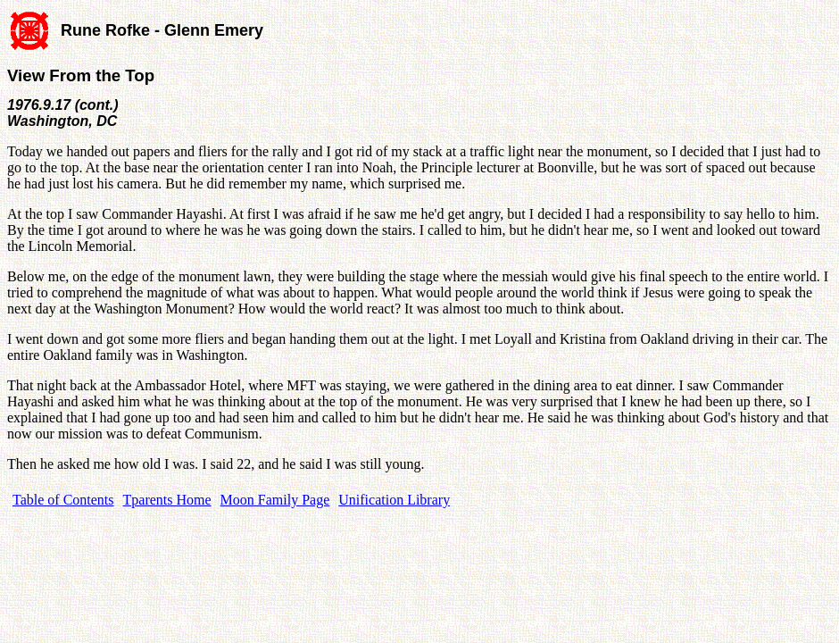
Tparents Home (167, 499)
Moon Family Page (275, 499)
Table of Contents (63, 499)
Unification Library (394, 499)
